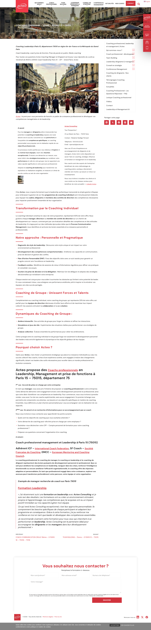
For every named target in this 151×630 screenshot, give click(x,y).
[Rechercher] (138, 4)
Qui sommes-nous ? (114, 50)
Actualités (109, 3)
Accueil (18, 20)
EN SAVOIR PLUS (128, 625)
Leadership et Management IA (118, 109)
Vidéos (109, 101)
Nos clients (119, 3)
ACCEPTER (115, 625)
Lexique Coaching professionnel (118, 97)
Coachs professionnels (66, 373)
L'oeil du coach (38, 31)
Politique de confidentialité (96, 614)
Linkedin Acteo (91, 185)
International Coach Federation (54, 452)
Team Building (111, 58)
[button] (39, 5)
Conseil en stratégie (114, 65)
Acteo (18, 117)
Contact (130, 3)
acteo (20, 31)
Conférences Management (99, 4)
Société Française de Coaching (35, 455)
